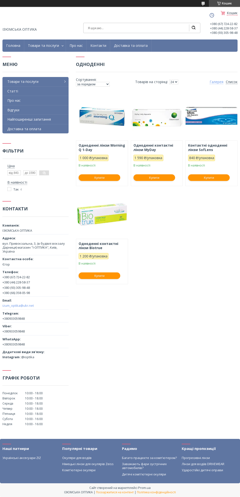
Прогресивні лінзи (196, 458)
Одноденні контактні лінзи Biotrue (98, 246)
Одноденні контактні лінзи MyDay (153, 147)
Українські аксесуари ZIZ (21, 458)
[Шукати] (193, 28)
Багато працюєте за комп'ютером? (149, 458)
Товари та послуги (43, 45)
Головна (13, 45)
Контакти (98, 45)
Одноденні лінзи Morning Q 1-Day (102, 147)
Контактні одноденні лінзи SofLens (207, 147)
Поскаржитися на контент (115, 492)
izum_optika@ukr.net (18, 305)
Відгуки (13, 110)
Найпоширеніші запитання (29, 119)
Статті (12, 91)
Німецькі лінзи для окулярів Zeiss (88, 464)
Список (232, 82)
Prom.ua (144, 487)
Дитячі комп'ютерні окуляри (144, 474)
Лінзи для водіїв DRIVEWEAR (203, 464)
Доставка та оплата (131, 45)
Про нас (76, 45)
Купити (99, 177)
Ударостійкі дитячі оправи (202, 470)
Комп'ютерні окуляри (79, 470)
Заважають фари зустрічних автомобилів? (144, 466)
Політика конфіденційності (156, 492)
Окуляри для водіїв (77, 458)
